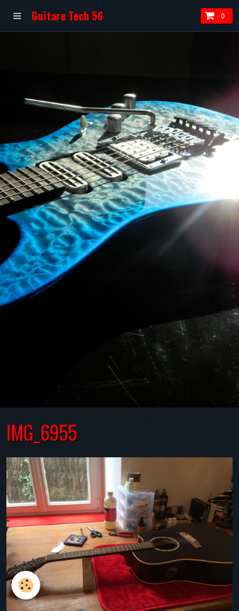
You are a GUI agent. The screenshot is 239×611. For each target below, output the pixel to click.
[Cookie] (25, 585)
